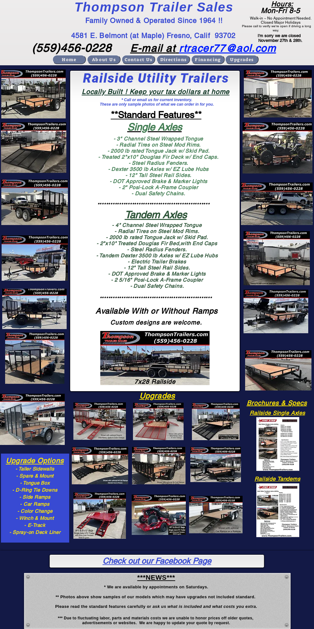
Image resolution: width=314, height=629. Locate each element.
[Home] (69, 59)
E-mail (146, 48)
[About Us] (103, 59)
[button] (33, 93)
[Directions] (173, 59)
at (169, 48)
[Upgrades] (242, 59)
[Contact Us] (138, 59)
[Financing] (208, 59)
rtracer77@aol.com (227, 48)
